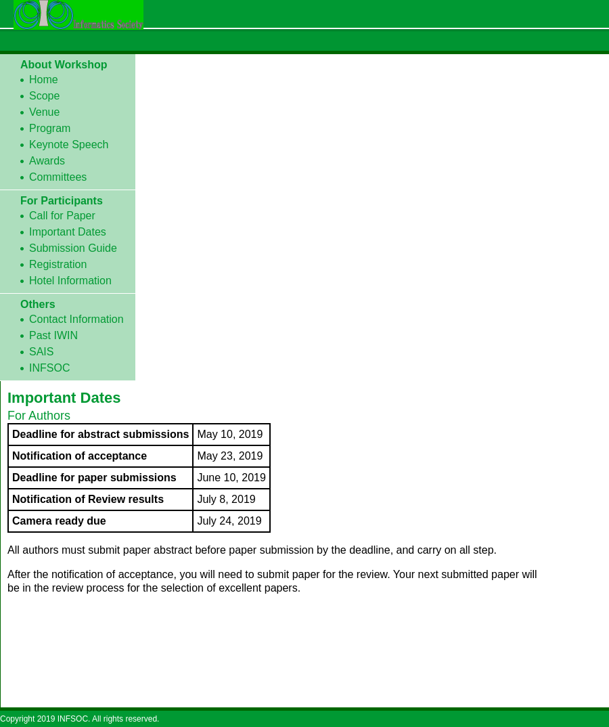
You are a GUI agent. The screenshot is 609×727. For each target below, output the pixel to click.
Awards (47, 161)
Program (49, 128)
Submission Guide (73, 248)
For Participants (61, 200)
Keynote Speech (68, 144)
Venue (44, 112)
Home (43, 79)
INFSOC (49, 368)
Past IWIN (53, 335)
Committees (58, 177)
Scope (44, 96)
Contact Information (76, 319)
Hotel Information (70, 280)
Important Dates (67, 232)
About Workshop (64, 64)
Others (37, 304)
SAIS (41, 351)
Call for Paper (62, 215)
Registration (58, 264)
